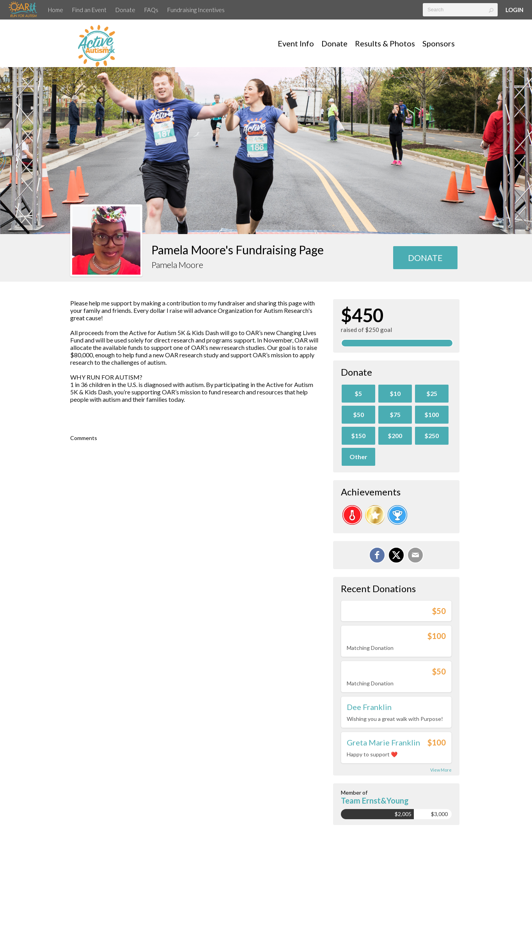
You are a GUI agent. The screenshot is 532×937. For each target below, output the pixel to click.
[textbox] (460, 9)
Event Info (296, 43)
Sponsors (438, 43)
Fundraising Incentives (196, 9)
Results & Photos (385, 43)
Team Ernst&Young (375, 800)
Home (55, 9)
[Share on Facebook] (377, 555)
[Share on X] (396, 555)
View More (441, 769)
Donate (125, 9)
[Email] (415, 555)
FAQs (151, 9)
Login (514, 9)
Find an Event (89, 9)
